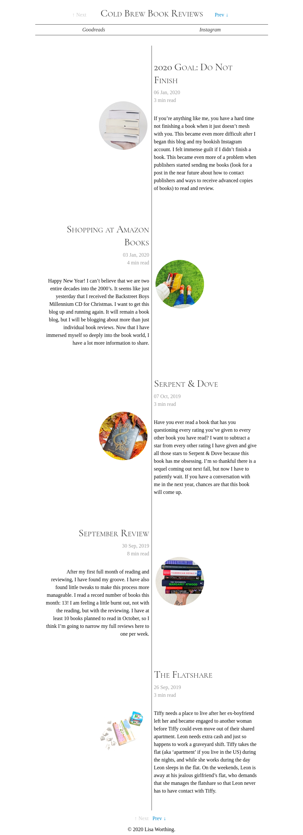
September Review (114, 533)
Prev (219, 14)
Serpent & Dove (186, 383)
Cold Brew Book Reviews (152, 13)
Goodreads (93, 29)
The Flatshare (183, 674)
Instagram (210, 29)
